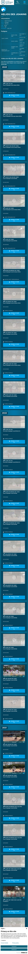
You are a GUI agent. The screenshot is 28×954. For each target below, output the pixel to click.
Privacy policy (15, 943)
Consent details (4, 943)
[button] (17, 2)
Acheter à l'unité (14, 96)
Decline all (14, 949)
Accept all (14, 946)
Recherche (17, 2)
